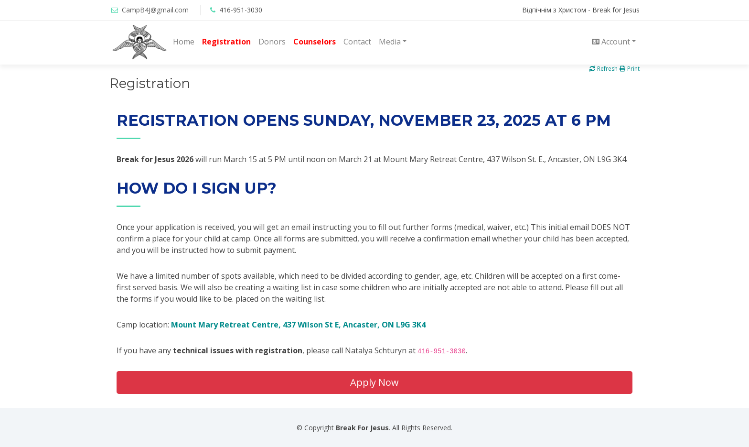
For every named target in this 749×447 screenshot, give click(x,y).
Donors (272, 41)
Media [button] (390, 41)
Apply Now (374, 382)
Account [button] (611, 41)
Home (183, 41)
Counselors (314, 41)
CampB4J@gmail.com (155, 9)
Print (629, 69)
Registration (226, 41)
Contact (357, 41)
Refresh (603, 69)
